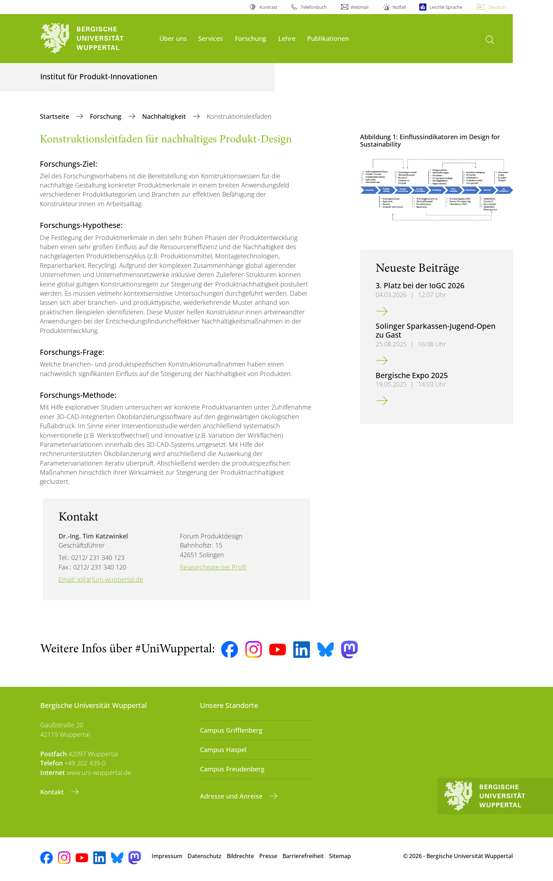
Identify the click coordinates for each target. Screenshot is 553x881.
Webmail (360, 7)
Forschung (250, 38)
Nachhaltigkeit (165, 116)
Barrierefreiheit (303, 856)
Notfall (399, 7)
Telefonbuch (314, 7)
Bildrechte (240, 856)
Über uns (173, 38)
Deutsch (497, 7)
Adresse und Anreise (232, 796)
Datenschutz (204, 856)
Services (210, 38)
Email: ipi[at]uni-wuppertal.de (101, 579)
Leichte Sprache (446, 7)
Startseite (55, 116)
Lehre (287, 38)
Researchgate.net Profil (213, 567)
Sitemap (340, 856)
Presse (268, 856)
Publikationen (328, 38)
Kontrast (268, 7)
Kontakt (53, 792)
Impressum (167, 856)
